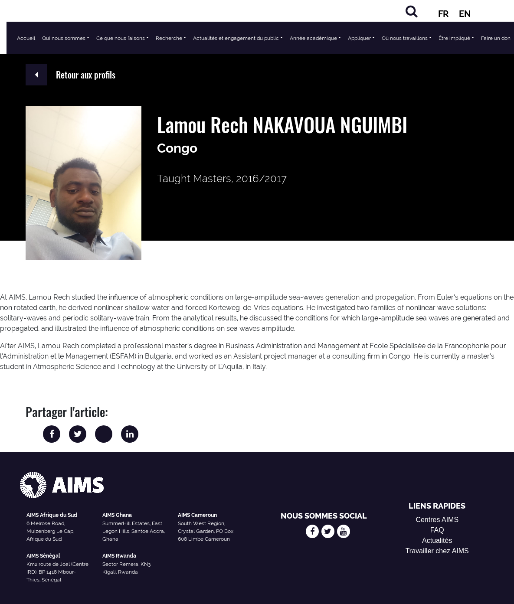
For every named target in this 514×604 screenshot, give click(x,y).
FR (443, 14)
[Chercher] (412, 11)
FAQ (437, 530)
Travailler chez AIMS (437, 551)
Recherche (169, 38)
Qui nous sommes (63, 38)
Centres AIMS (437, 519)
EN (465, 14)
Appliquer (359, 38)
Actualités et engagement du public (236, 38)
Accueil (26, 38)
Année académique (313, 38)
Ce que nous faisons (120, 38)
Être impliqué (454, 38)
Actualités (437, 540)
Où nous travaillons (405, 38)
